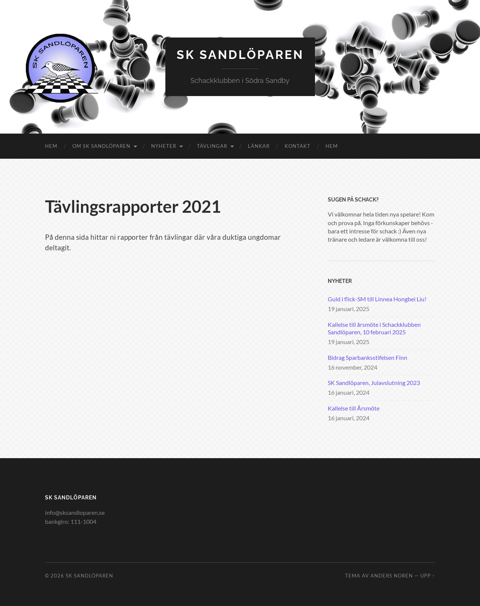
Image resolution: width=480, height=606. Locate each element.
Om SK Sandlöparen (101, 146)
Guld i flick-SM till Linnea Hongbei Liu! (377, 298)
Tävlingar (212, 146)
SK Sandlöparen (240, 55)
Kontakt (297, 146)
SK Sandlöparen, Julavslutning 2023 (374, 382)
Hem (51, 146)
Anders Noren (391, 576)
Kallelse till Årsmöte (354, 408)
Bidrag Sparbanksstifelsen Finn (367, 357)
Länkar (259, 146)
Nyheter (163, 146)
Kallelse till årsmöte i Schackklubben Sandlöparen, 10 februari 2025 (374, 328)
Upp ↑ (427, 576)
